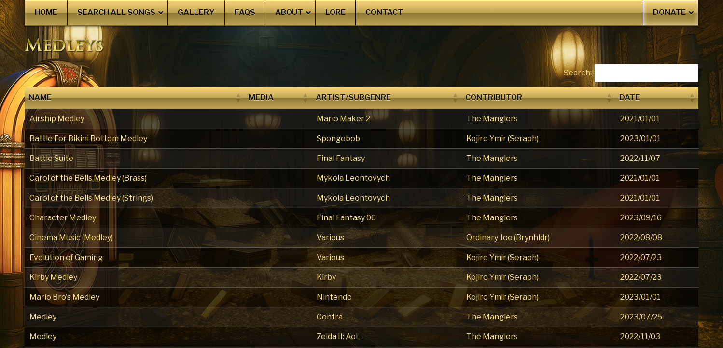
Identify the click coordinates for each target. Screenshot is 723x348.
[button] (238, 97)
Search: (578, 72)
